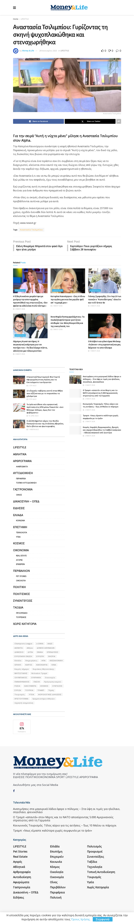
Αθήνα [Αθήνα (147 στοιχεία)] (30, 648)
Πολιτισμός (21, 594)
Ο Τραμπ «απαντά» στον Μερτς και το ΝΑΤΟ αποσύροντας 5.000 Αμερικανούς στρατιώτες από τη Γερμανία (100, 393)
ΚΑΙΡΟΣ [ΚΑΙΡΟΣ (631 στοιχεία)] (28, 665)
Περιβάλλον (21, 571)
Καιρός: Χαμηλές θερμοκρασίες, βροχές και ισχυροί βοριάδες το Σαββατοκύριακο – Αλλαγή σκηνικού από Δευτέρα (102, 430)
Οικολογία (21, 581)
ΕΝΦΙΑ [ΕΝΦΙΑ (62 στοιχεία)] (40, 652)
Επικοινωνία (50, 909)
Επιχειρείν (20, 564)
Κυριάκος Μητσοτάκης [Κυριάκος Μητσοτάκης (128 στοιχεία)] (43, 669)
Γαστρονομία (22, 489)
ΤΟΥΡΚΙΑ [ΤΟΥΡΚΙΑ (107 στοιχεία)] (29, 690)
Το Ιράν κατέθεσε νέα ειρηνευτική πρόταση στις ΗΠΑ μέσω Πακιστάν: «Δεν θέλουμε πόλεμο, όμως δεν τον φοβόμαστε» (45, 408)
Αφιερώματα (22, 467)
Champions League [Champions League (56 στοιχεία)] (23, 644)
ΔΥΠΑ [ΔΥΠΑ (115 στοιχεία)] (30, 652)
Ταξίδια (18, 608)
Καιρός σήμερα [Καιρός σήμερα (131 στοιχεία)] (22, 669)
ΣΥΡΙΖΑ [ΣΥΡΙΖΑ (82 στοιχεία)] (18, 690)
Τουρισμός (21, 617)
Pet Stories (21, 576)
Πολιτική (19, 587)
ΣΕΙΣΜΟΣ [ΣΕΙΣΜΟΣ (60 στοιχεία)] (44, 686)
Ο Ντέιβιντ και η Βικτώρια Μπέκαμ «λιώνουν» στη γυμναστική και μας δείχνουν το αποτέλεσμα (104, 344)
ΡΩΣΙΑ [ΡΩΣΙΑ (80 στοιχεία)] (17, 686)
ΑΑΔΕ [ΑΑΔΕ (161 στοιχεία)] (50, 644)
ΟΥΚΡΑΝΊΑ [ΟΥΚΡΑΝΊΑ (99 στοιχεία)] (36, 678)
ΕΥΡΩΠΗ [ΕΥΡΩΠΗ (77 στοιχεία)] (40, 656)
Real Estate (21, 556)
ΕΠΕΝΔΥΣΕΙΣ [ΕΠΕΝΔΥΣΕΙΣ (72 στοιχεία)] (52, 652)
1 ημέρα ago (33, 430)
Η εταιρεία (18, 909)
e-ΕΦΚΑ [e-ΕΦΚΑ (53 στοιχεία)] (39, 644)
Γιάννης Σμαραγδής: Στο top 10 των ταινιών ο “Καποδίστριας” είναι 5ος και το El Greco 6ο (105, 299)
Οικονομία (21, 550)
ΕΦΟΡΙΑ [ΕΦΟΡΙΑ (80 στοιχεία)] (51, 656)
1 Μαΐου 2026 (94, 351)
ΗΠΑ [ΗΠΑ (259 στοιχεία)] (43, 661)
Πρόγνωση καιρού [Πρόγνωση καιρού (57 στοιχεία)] (52, 682)
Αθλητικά (19, 454)
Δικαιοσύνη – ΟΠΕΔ (26, 501)
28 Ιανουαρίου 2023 (48, 50)
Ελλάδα (18, 515)
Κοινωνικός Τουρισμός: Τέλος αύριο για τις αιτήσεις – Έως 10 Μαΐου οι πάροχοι (100, 405)
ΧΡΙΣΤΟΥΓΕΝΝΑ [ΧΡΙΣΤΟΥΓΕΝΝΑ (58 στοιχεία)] (21, 699)
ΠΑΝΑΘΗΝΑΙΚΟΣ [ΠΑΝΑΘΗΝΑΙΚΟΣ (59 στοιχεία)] (22, 682)
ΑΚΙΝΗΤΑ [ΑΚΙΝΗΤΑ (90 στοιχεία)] (19, 648)
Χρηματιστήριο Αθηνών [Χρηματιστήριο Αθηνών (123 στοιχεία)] (44, 699)
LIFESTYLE (25, 19)
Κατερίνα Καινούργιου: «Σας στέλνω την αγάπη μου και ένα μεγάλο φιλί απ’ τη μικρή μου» (68, 299)
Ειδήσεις (19, 508)
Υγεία (18, 537)
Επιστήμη (20, 527)
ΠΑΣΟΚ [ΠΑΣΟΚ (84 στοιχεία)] (37, 682)
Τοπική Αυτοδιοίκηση (26, 483)
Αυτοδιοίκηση (23, 473)
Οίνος (19, 495)
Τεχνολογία (21, 533)
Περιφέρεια (21, 479)
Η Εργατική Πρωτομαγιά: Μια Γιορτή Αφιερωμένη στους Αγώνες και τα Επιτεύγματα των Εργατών (43, 380)
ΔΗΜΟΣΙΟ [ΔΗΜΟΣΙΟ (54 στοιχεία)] (19, 652)
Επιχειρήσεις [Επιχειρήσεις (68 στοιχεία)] (31, 661)
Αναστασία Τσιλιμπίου (31, 229)
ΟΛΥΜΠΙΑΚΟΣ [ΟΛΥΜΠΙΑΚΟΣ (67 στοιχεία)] (21, 678)
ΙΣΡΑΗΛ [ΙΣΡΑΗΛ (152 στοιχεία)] (18, 665)
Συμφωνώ (103, 919)
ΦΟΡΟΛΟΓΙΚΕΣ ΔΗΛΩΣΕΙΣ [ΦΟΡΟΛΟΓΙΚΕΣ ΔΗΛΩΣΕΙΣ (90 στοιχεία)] (49, 695)
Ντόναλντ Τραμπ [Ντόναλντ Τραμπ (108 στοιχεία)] (39, 673)
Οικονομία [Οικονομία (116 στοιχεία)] (50, 678)
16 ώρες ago (33, 416)
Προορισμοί (21, 613)
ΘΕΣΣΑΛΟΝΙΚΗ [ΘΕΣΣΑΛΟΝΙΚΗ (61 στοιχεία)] (56, 661)
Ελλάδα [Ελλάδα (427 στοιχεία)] (18, 661)
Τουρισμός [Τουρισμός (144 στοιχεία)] (20, 695)
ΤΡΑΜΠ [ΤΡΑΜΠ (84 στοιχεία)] (41, 690)
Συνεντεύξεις (22, 601)
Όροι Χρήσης (34, 909)
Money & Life (28, 50)
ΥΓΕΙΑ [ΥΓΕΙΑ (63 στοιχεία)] (31, 695)
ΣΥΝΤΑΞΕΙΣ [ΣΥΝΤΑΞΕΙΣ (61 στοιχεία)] (57, 686)
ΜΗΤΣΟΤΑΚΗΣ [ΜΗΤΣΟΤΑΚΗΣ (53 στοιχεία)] (21, 673)
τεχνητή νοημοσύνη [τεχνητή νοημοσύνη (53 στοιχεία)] (24, 703)
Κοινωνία (20, 521)
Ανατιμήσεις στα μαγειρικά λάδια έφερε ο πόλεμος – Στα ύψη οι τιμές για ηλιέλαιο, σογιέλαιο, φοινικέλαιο (102, 379)
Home (15, 19)
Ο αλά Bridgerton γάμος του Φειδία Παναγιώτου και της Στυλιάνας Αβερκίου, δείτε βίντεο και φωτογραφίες (45, 424)
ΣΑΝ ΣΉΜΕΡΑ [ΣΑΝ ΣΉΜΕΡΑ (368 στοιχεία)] (30, 686)
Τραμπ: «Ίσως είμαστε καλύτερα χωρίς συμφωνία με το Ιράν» (100, 417)
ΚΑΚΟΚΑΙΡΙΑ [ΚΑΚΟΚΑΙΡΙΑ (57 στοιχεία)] (41, 665)
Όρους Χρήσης (80, 919)
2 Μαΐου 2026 (19, 309)
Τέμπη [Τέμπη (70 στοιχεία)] (51, 690)
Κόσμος (19, 543)
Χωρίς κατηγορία (24, 624)
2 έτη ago (31, 386)
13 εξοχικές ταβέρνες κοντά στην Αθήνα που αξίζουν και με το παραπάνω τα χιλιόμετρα (45, 394)
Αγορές (19, 560)
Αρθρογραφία (22, 461)
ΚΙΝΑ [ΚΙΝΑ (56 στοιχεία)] (54, 665)
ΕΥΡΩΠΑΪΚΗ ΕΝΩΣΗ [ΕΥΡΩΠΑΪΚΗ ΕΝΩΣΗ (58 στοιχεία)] (23, 656)
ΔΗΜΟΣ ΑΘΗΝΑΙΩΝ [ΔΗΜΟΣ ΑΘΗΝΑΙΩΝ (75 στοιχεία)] (45, 648)
